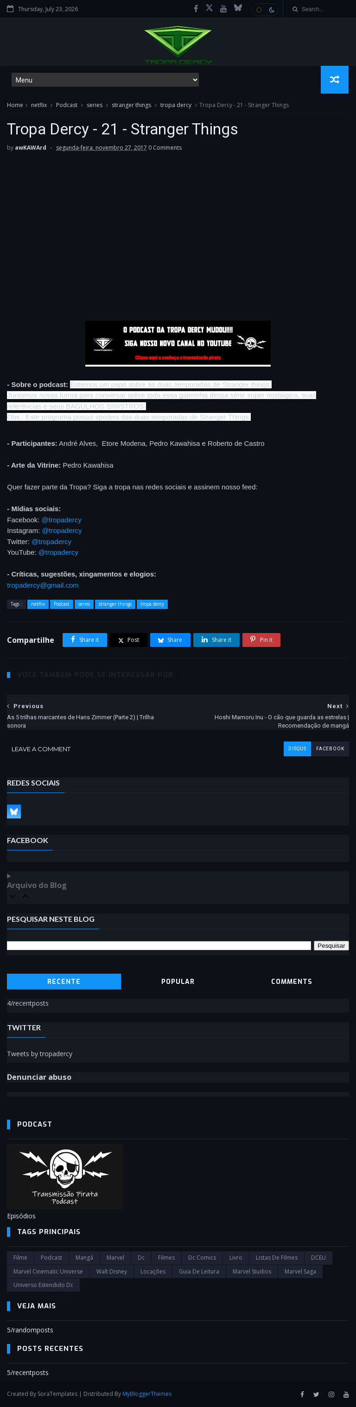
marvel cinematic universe (48, 1273)
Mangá (84, 1259)
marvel (115, 1259)
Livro (235, 1259)
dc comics (202, 1259)
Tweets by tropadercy (39, 1055)
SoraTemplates (57, 1395)
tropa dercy (175, 106)
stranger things (131, 106)
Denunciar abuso (39, 1078)
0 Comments (165, 149)
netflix (39, 106)
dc (141, 1259)
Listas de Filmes (277, 1259)
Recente (64, 983)
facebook (330, 750)
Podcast (66, 106)
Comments (291, 983)
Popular (178, 983)
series (94, 106)
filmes (166, 1259)
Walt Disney (111, 1273)
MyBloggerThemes (147, 1395)
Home (15, 106)
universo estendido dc (43, 1286)
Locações (152, 1273)
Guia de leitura (199, 1273)
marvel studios (252, 1273)
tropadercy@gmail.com (42, 586)
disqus (297, 750)
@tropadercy (62, 521)
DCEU (318, 1259)
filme (20, 1259)
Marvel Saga (300, 1273)
